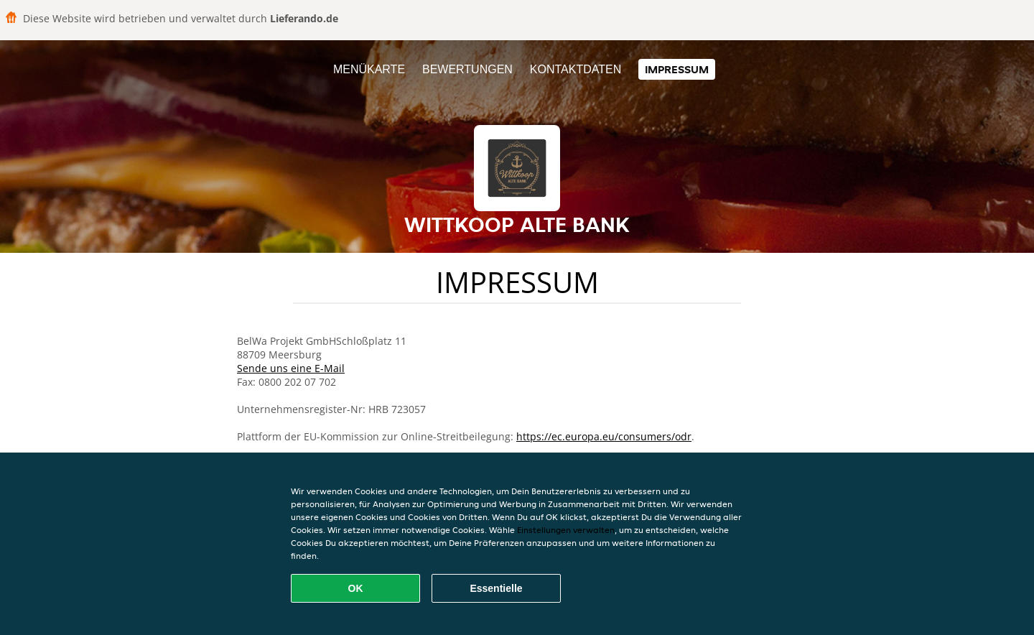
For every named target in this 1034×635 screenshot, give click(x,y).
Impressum (677, 69)
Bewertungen (467, 69)
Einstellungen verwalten (566, 529)
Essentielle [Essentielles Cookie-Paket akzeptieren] (496, 588)
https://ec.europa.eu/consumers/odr (603, 436)
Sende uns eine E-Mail (291, 368)
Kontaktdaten (575, 69)
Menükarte (369, 69)
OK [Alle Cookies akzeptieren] (355, 588)
